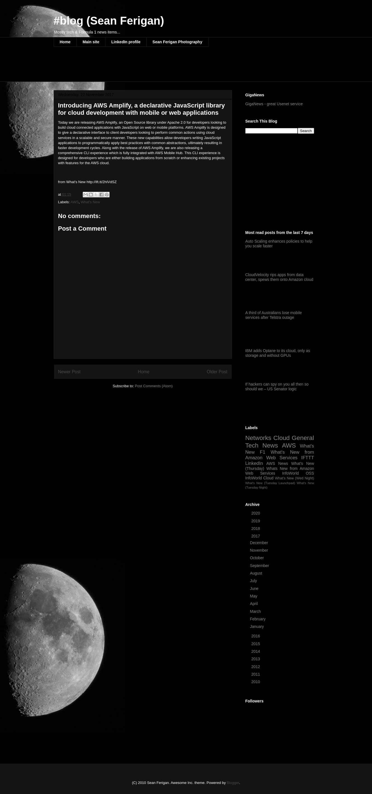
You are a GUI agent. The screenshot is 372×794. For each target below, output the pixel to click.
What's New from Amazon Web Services (279, 454)
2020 (256, 513)
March (256, 611)
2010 (256, 682)
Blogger (233, 783)
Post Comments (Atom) (154, 386)
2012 (256, 666)
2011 (256, 674)
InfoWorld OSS (298, 473)
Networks (258, 437)
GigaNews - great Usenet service (274, 104)
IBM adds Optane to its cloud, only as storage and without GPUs (277, 353)
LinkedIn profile (125, 42)
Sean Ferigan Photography (177, 42)
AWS (74, 202)
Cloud (281, 437)
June (254, 588)
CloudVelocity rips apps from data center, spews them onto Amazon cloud (279, 277)
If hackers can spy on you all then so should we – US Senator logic (277, 386)
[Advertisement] (155, 67)
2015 (256, 644)
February (258, 619)
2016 (256, 636)
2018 (256, 528)
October (257, 558)
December (259, 543)
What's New (90, 202)
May (254, 596)
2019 (256, 521)
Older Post (217, 371)
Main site (90, 42)
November (259, 550)
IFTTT (307, 457)
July (254, 580)
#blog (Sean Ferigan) (109, 21)
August (256, 573)
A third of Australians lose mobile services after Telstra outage (273, 315)
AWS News (277, 463)
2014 (256, 651)
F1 (263, 452)
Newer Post (69, 371)
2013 (256, 659)
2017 (256, 536)
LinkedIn (254, 463)
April (254, 603)
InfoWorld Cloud (259, 478)
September (260, 565)
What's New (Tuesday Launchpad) (270, 483)
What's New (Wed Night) (294, 478)
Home (65, 42)
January (257, 626)
